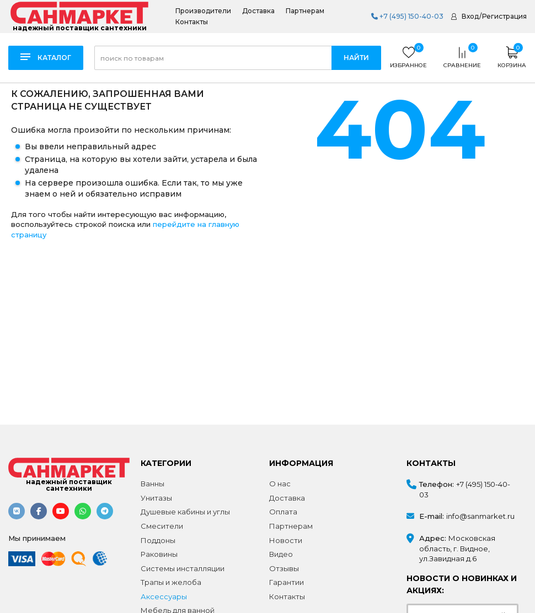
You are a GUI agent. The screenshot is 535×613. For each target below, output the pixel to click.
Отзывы (284, 568)
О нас (280, 483)
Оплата (283, 511)
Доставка (258, 11)
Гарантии (286, 582)
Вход (470, 16)
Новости (285, 540)
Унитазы (156, 497)
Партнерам (305, 11)
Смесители (162, 526)
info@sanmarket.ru (480, 516)
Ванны (152, 483)
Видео (281, 554)
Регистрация (504, 16)
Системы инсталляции (182, 568)
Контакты (191, 22)
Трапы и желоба (171, 582)
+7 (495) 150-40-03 (407, 16)
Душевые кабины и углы (185, 511)
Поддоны (158, 540)
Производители (203, 11)
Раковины (159, 554)
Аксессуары (164, 596)
